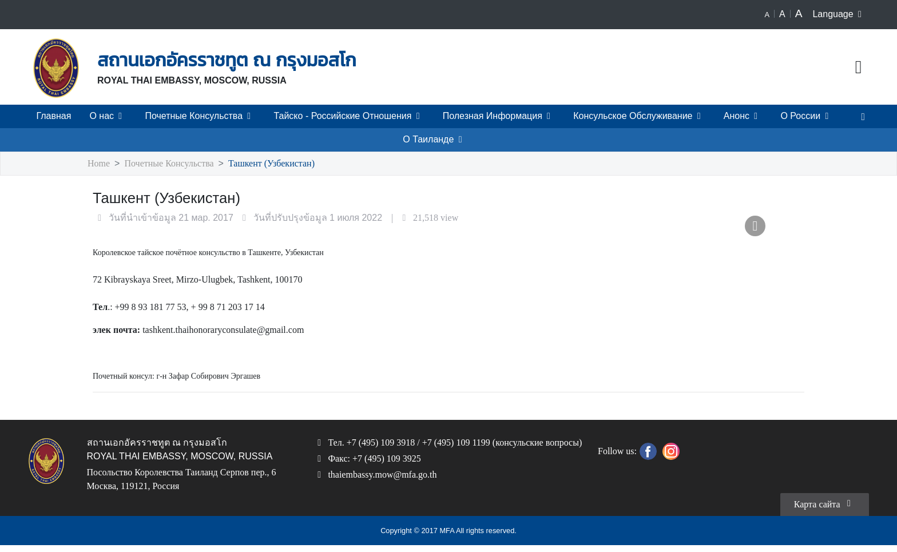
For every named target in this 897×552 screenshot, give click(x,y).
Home (100, 163)
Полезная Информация (499, 116)
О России (806, 116)
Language (839, 14)
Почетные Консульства (200, 116)
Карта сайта (824, 510)
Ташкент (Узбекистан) (273, 163)
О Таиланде (434, 139)
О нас (108, 116)
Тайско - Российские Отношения (349, 116)
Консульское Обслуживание (639, 116)
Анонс (742, 116)
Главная (54, 116)
